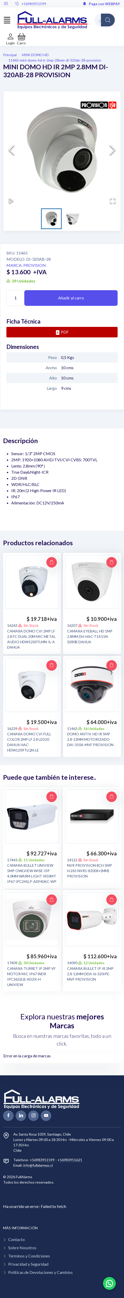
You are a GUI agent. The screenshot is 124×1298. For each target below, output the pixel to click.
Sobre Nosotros (22, 1247)
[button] (21, 39)
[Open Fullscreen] (113, 201)
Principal (10, 55)
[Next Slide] (112, 150)
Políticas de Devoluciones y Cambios (40, 1272)
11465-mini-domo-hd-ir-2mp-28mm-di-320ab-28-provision (54, 60)
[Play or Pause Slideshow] (11, 201)
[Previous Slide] (11, 150)
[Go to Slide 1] (51, 218)
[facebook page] (8, 1115)
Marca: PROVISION (26, 265)
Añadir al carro (71, 297)
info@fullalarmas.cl (38, 1165)
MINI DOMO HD (35, 55)
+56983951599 (30, 3)
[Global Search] (108, 20)
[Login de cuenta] (10, 39)
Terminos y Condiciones (29, 1255)
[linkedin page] (21, 1115)
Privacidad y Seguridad (28, 1264)
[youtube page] (46, 1115)
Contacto (16, 1239)
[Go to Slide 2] (72, 218)
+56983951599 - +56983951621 (56, 1160)
